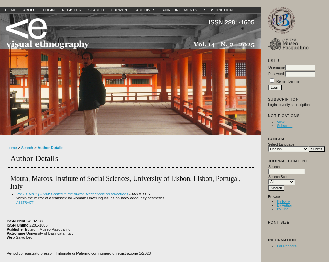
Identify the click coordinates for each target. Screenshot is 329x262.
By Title (282, 209)
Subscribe (284, 126)
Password (276, 74)
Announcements (179, 10)
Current (120, 10)
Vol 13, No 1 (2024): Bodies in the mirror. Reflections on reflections (72, 194)
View (280, 122)
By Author (284, 205)
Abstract (25, 202)
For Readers (287, 246)
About (29, 10)
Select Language (281, 144)
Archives (145, 10)
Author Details (50, 148)
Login (49, 10)
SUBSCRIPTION (218, 10)
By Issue (283, 202)
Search (96, 10)
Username (276, 67)
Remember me (288, 82)
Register (71, 10)
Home (10, 10)
